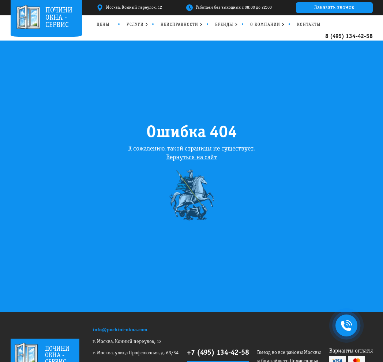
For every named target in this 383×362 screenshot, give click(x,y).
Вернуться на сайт (191, 158)
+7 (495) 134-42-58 (218, 353)
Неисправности (179, 25)
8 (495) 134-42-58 (349, 36)
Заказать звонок (334, 7)
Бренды (224, 25)
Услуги (135, 25)
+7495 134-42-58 (344, 326)
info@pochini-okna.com (120, 330)
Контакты (309, 25)
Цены (103, 25)
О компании (265, 25)
